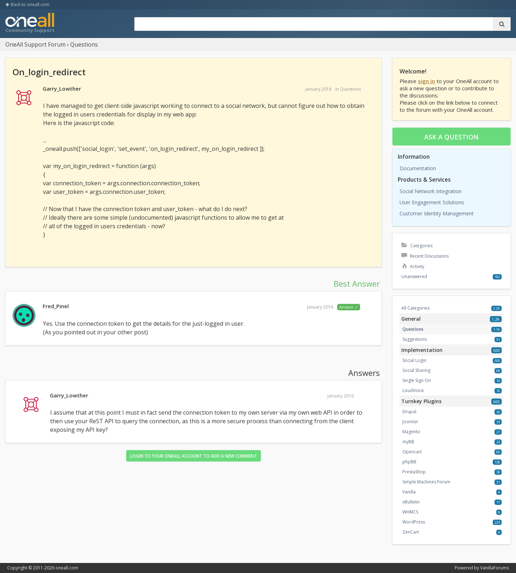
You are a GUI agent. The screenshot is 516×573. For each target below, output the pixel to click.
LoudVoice (413, 390)
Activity (412, 266)
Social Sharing (416, 370)
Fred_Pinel (56, 306)
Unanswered (414, 276)
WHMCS (410, 512)
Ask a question (451, 137)
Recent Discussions (425, 256)
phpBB (409, 462)
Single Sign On (416, 380)
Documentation (418, 168)
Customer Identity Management (437, 213)
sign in (426, 81)
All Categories (415, 308)
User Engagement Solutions (432, 202)
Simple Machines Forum (426, 482)
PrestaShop (414, 472)
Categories (417, 246)
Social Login (414, 360)
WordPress (413, 522)
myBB (408, 442)
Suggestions (414, 339)
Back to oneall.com (27, 4)
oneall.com (67, 568)
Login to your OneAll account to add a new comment (193, 456)
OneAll (29, 23)
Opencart (412, 452)
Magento (411, 432)
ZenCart (410, 532)
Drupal (409, 412)
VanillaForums (494, 568)
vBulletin (411, 502)
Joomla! (410, 422)
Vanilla (409, 492)
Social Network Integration (431, 191)
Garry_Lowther (62, 88)
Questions (350, 89)
